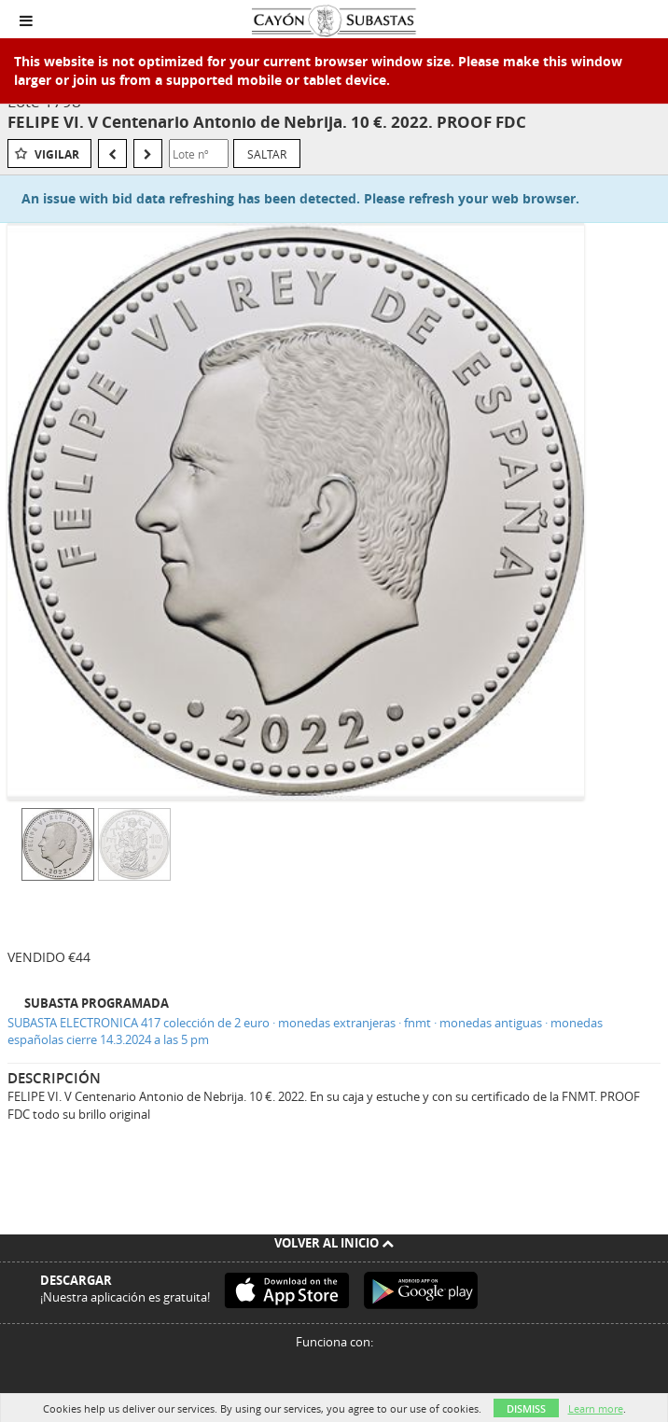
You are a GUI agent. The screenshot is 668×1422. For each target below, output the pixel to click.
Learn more (595, 1408)
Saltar (266, 153)
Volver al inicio (334, 1242)
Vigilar (57, 154)
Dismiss (526, 1408)
